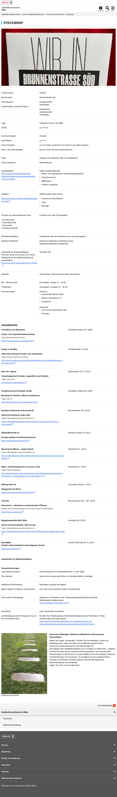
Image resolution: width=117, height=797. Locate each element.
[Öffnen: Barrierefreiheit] (101, 9)
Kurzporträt (70, 14)
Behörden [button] (5, 752)
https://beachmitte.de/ (10, 549)
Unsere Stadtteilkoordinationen (33, 14)
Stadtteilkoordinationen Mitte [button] (14, 712)
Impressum (7, 719)
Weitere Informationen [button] (11, 778)
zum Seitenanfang (104, 706)
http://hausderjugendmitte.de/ (13, 383)
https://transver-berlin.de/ (11, 512)
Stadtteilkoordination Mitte (10, 14)
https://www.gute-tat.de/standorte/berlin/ (17, 492)
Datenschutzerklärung (12, 725)
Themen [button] (5, 771)
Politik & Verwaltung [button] (10, 758)
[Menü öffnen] (113, 9)
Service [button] (4, 745)
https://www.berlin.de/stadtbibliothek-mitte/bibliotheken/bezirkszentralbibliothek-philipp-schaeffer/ (18, 176)
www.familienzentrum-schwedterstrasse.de (18, 402)
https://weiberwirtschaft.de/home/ (14, 441)
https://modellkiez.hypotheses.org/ (53, 603)
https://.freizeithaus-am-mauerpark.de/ (16, 341)
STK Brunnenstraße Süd (55, 14)
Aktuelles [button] (5, 765)
